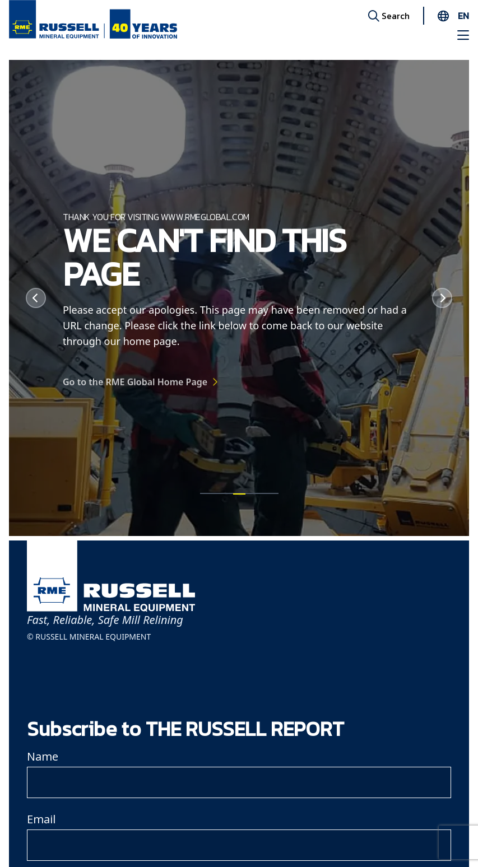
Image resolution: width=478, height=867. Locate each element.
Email (41, 819)
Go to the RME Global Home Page (135, 387)
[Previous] (36, 298)
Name (42, 756)
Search (389, 15)
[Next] (442, 298)
